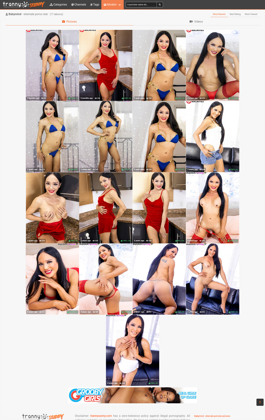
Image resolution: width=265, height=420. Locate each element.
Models (109, 4)
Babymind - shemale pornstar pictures (212, 416)
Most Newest (219, 14)
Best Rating (235, 14)
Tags (94, 4)
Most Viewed (251, 14)
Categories (58, 4)
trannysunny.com (101, 416)
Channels (78, 4)
